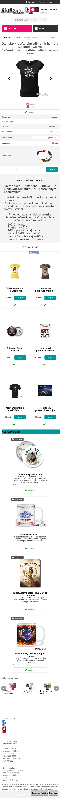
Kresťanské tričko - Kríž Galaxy (15, 409)
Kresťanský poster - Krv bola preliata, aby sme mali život (45, 352)
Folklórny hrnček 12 (30, 534)
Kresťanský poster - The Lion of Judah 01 (30, 594)
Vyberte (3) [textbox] (51, 138)
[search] (45, 19)
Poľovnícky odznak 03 (30, 474)
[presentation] (9, 78)
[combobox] (45, 137)
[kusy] (8, 169)
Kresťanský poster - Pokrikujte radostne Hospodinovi (45, 411)
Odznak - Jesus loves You (15, 349)
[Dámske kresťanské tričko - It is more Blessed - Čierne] (30, 78)
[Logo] (17, 10)
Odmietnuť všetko (39, 793)
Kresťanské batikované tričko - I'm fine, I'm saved (45, 291)
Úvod (5, 37)
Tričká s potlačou (15, 37)
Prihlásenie (31, 2)
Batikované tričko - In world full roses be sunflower (15, 292)
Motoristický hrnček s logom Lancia (30, 654)
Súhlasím (53, 793)
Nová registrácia (46, 2)
